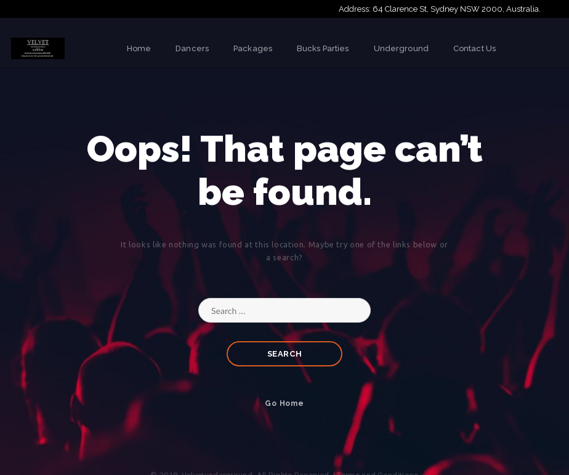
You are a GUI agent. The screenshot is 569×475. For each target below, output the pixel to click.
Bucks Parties (323, 48)
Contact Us (474, 48)
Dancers (192, 48)
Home (139, 48)
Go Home (284, 403)
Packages (252, 48)
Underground (401, 48)
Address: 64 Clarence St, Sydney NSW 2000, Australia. (440, 9)
